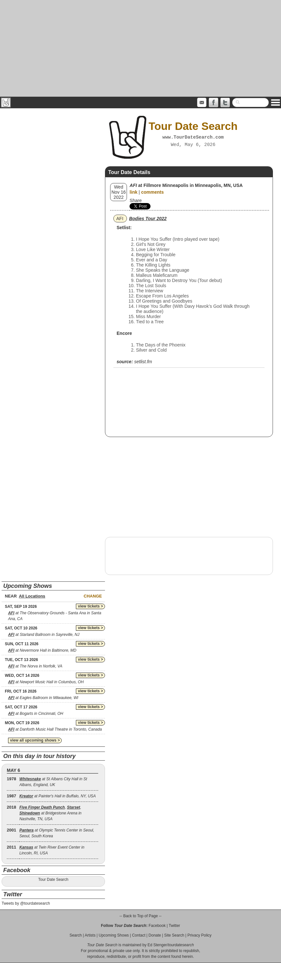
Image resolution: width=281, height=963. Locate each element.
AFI (119, 218)
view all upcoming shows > (35, 740)
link (133, 192)
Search (75, 935)
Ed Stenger (157, 945)
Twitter (174, 925)
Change (93, 596)
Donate (155, 935)
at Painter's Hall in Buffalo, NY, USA (57, 796)
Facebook (157, 925)
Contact (138, 935)
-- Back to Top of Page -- (140, 916)
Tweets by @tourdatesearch (26, 903)
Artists (90, 935)
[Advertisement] (140, 48)
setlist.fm (143, 361)
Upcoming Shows (114, 935)
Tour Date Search (53, 879)
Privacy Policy (199, 935)
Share (135, 200)
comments (152, 192)
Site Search (174, 935)
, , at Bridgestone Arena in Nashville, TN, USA (50, 813)
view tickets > (90, 606)
